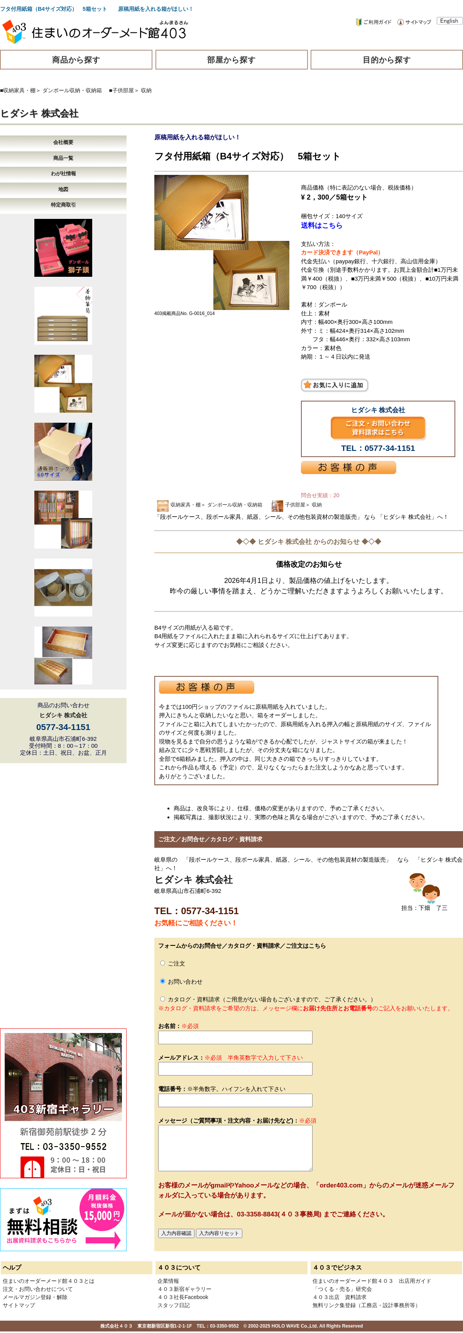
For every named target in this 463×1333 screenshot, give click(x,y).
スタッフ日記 (173, 1305)
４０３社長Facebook (182, 1297)
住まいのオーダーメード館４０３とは (49, 1281)
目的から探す (387, 60)
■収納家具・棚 (17, 90)
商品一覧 (63, 158)
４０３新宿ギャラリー (184, 1289)
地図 (63, 189)
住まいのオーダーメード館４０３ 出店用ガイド (372, 1281)
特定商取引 (63, 205)
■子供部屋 (121, 90)
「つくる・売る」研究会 (342, 1289)
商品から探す (76, 60)
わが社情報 (63, 173)
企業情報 (168, 1281)
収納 (146, 90)
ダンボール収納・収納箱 (72, 90)
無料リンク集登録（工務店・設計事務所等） (367, 1305)
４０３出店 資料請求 (340, 1297)
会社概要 (63, 142)
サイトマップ (19, 1305)
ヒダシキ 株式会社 (39, 113)
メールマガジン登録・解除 (35, 1297)
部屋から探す (231, 60)
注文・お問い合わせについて (38, 1289)
